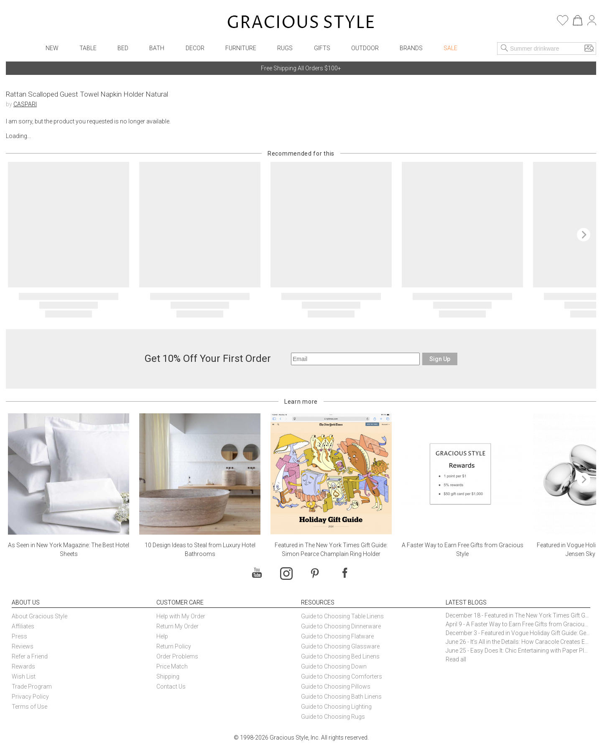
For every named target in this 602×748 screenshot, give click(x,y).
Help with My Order (180, 616)
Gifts (322, 48)
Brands (411, 48)
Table (88, 48)
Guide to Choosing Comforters (341, 676)
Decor (195, 48)
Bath (156, 48)
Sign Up (439, 359)
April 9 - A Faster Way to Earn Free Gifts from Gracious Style (518, 624)
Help (162, 636)
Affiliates (23, 626)
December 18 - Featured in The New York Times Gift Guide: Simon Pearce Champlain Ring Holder (518, 615)
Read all (456, 659)
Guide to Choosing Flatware (337, 636)
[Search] (504, 49)
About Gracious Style (39, 616)
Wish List (24, 676)
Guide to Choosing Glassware (340, 646)
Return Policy (173, 646)
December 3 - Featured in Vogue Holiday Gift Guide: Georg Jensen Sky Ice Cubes (518, 633)
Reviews (22, 646)
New (52, 48)
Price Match (172, 666)
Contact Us (171, 686)
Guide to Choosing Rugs (333, 716)
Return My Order (177, 626)
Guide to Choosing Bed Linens (340, 656)
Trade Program (32, 686)
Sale (450, 48)
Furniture (240, 48)
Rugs (285, 48)
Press (19, 636)
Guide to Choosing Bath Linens (341, 696)
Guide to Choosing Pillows (336, 686)
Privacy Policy (30, 696)
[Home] (300, 23)
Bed (122, 48)
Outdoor (365, 48)
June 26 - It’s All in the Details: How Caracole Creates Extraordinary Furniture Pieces (518, 641)
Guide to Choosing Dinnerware (341, 626)
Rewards (23, 666)
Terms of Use (29, 706)
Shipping (167, 676)
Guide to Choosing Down (334, 666)
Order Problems (177, 656)
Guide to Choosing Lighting (337, 706)
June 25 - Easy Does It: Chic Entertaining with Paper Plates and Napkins (518, 650)
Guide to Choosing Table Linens (342, 616)
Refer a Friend (30, 656)
